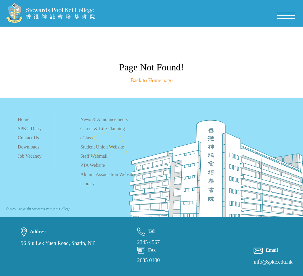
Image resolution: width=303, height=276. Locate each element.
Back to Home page (151, 80)
